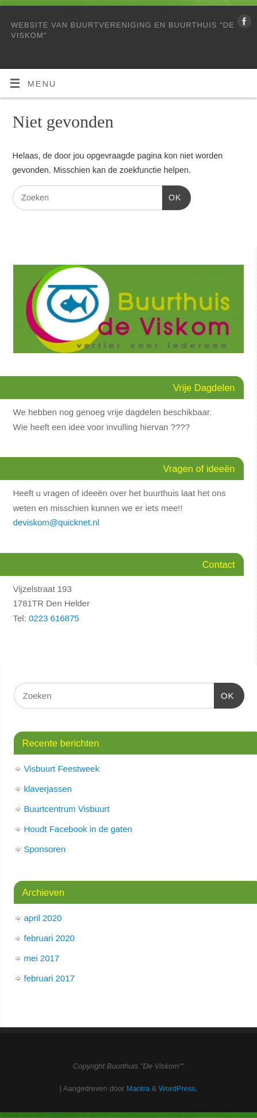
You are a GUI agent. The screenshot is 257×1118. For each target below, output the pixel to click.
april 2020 (43, 918)
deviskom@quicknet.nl (56, 522)
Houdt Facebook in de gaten (78, 829)
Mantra (137, 1088)
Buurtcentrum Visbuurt (67, 809)
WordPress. (178, 1088)
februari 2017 (49, 978)
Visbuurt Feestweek (61, 768)
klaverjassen (48, 789)
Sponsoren (45, 849)
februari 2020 (49, 938)
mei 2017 (42, 958)
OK (172, 196)
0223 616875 (54, 618)
